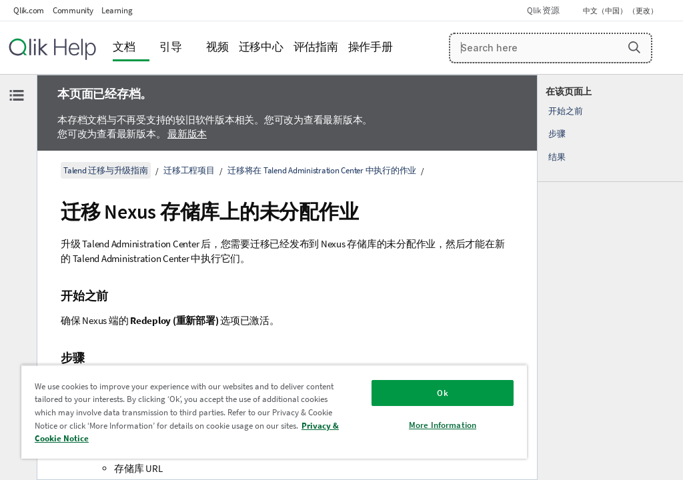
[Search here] (551, 48)
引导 (170, 47)
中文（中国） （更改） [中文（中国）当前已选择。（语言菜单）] (621, 10)
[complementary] (610, 277)
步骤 (557, 133)
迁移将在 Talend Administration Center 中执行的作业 (321, 170)
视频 (217, 47)
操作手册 (370, 47)
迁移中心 (261, 47)
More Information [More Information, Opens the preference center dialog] (442, 425)
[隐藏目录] (17, 95)
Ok (442, 393)
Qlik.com (28, 10)
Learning (116, 10)
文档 (124, 47)
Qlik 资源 (543, 10)
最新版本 (187, 133)
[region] (274, 412)
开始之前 (565, 111)
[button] (634, 47)
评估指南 (315, 47)
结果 (557, 157)
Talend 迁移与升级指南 (105, 170)
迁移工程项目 (189, 170)
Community (73, 10)
